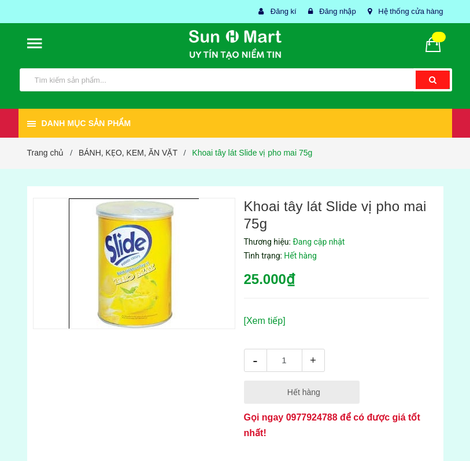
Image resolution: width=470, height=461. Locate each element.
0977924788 (312, 417)
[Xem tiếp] (265, 321)
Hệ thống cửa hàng (410, 11)
